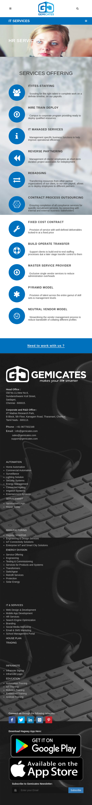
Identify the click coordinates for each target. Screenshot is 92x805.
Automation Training (16, 683)
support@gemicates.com (24, 438)
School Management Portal (20, 633)
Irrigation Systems (15, 490)
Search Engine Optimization (21, 620)
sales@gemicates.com (24, 435)
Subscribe (76, 790)
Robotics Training (15, 690)
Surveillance (12, 473)
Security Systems (15, 480)
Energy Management (17, 484)
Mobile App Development (19, 613)
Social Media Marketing (18, 627)
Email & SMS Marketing (18, 630)
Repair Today (13, 507)
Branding (11, 623)
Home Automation (15, 467)
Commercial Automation (18, 470)
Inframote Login (14, 674)
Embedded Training (16, 693)
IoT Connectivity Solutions (20, 542)
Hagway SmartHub (16, 535)
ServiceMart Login (15, 503)
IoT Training (12, 686)
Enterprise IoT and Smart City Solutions (27, 545)
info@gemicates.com (26, 431)
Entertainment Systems (18, 494)
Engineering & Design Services (22, 538)
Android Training (14, 697)
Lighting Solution (15, 477)
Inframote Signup (15, 670)
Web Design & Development (21, 610)
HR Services (12, 616)
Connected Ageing (16, 487)
